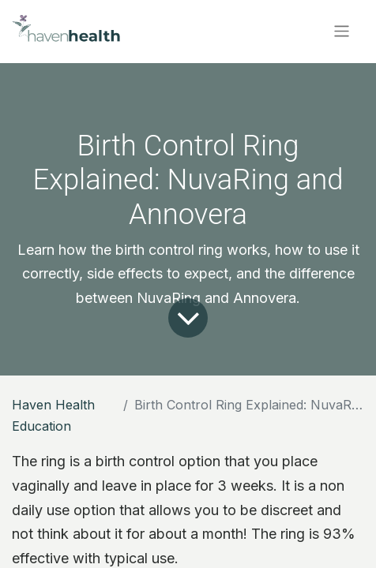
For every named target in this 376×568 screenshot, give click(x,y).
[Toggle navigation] (341, 31)
